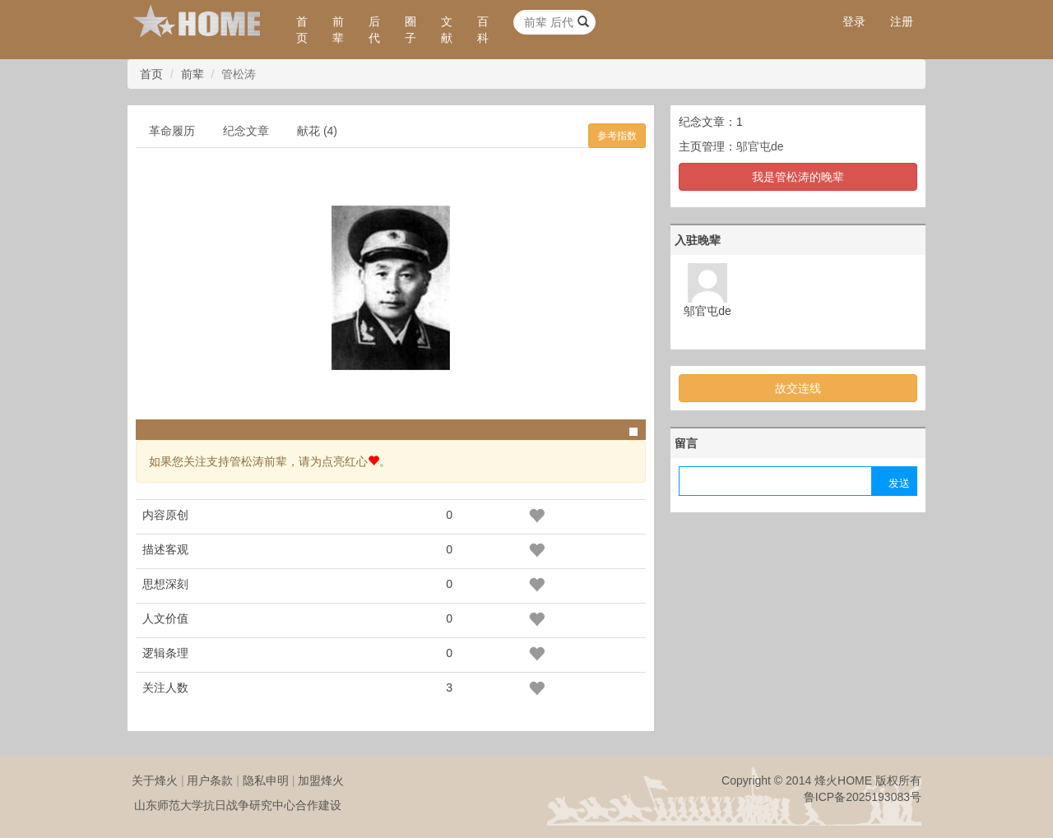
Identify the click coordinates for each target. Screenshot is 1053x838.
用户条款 (210, 780)
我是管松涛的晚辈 (798, 176)
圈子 (410, 29)
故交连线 (798, 388)
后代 (374, 29)
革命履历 (172, 130)
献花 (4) (317, 130)
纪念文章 (246, 130)
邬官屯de (760, 146)
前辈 (338, 29)
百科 (483, 29)
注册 (901, 21)
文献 (446, 29)
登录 (853, 21)
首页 (302, 29)
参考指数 (617, 135)
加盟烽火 (321, 780)
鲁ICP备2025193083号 (862, 796)
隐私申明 (266, 780)
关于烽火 (155, 780)
